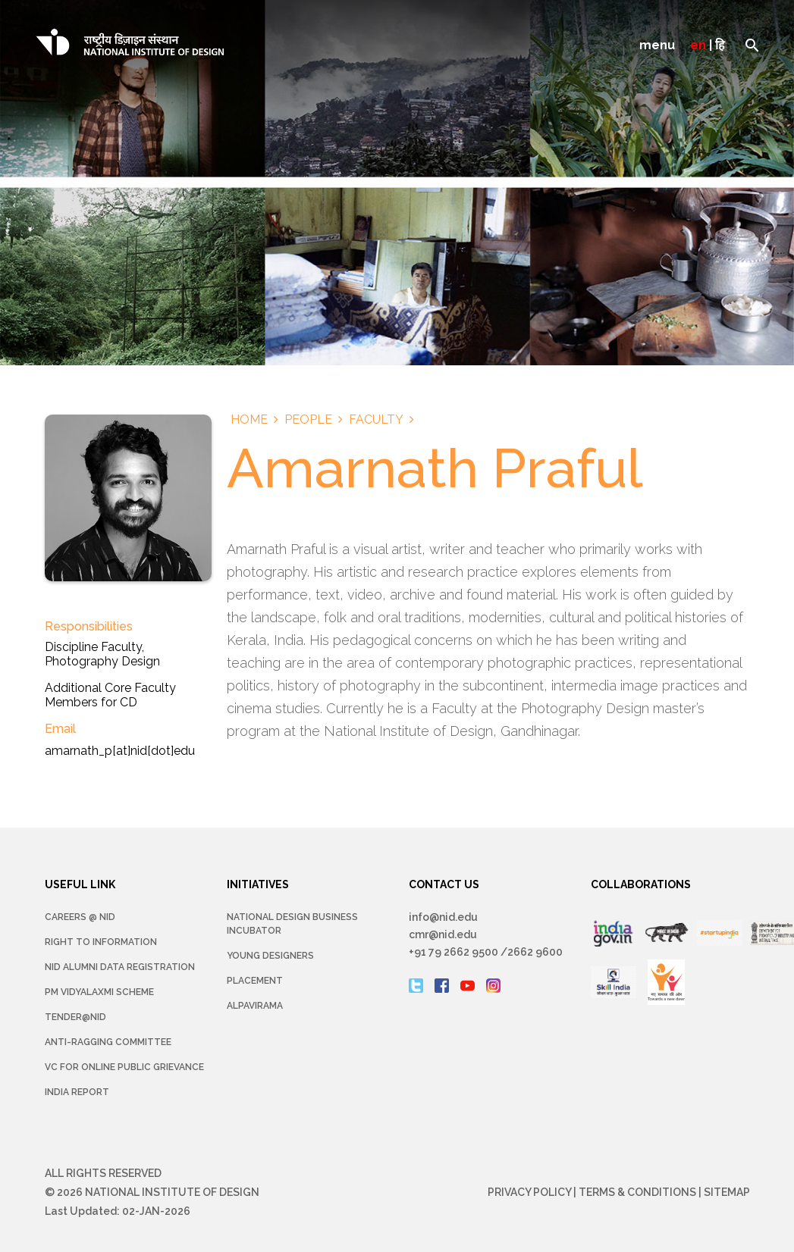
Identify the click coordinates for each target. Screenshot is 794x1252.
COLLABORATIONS (641, 884)
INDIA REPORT (77, 1092)
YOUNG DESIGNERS (270, 955)
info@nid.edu (443, 917)
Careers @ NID (80, 917)
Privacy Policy (529, 1192)
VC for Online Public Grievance (124, 1067)
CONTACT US (444, 884)
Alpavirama (255, 1005)
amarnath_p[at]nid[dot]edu (120, 750)
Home (249, 419)
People (308, 419)
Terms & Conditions (637, 1192)
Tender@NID (75, 1017)
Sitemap (727, 1192)
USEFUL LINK (80, 884)
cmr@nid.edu (443, 934)
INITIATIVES (258, 884)
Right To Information (101, 942)
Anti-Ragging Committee (108, 1042)
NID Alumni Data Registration (120, 967)
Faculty (376, 419)
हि (720, 45)
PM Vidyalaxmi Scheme (99, 992)
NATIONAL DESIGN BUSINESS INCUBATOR (292, 924)
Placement (255, 980)
